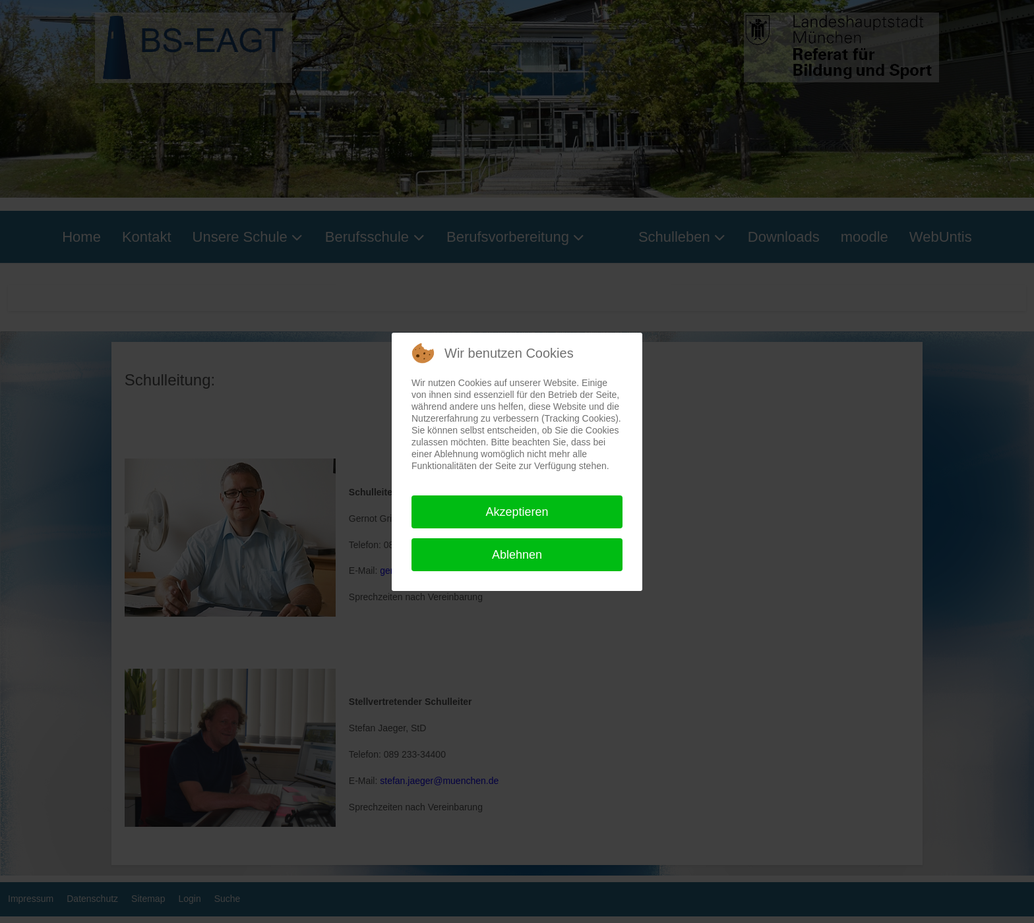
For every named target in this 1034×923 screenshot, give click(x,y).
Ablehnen (517, 554)
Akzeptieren (516, 511)
